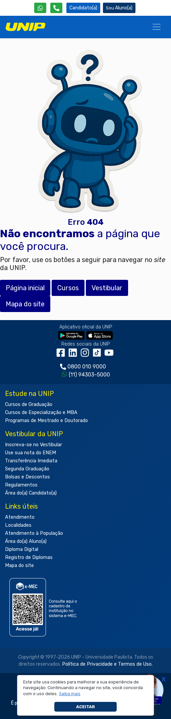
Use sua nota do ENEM (30, 453)
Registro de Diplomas (29, 557)
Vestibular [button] (107, 288)
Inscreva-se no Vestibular (33, 445)
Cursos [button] (68, 288)
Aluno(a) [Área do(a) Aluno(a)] (119, 8)
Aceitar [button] (85, 706)
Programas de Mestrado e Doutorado (46, 420)
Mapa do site (19, 565)
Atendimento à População (34, 533)
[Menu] (157, 26)
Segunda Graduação (27, 469)
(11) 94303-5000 (89, 374)
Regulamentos (21, 485)
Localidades (18, 525)
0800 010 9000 (86, 366)
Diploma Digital (21, 549)
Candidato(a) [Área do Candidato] (83, 8)
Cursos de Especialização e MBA (41, 412)
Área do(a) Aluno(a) (26, 541)
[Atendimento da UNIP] (56, 8)
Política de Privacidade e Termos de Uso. (107, 664)
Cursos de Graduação (28, 404)
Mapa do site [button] (25, 304)
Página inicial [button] (25, 288)
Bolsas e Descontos (27, 477)
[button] (70, 693)
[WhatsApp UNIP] (40, 8)
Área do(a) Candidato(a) (31, 493)
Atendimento (20, 517)
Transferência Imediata (31, 461)
